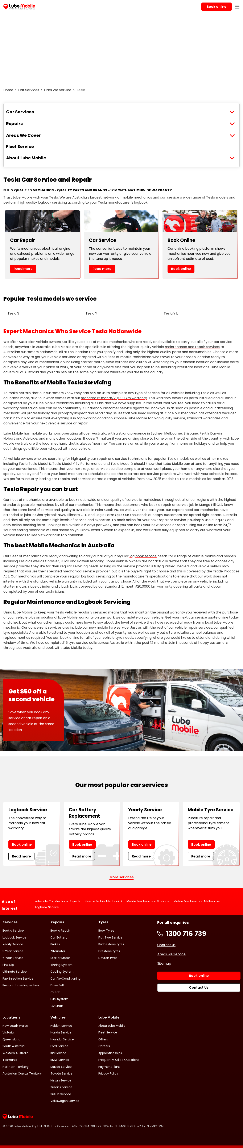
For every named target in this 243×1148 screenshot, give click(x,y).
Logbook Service (47, 907)
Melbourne (173, 433)
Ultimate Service (15, 971)
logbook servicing (52, 202)
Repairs (14, 124)
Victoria (8, 1032)
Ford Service (59, 1046)
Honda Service (60, 1032)
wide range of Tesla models (205, 197)
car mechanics (206, 509)
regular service (95, 468)
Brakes (55, 944)
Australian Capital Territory (22, 1073)
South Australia (14, 1046)
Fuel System (59, 999)
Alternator (57, 951)
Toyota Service (61, 1073)
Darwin (216, 433)
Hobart (9, 438)
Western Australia (15, 1053)
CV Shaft (56, 1006)
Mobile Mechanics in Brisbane (148, 901)
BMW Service (59, 1060)
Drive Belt (57, 985)
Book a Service (13, 930)
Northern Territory (16, 1067)
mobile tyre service (113, 627)
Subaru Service (61, 1087)
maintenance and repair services (192, 346)
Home (8, 90)
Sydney (157, 433)
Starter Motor (60, 958)
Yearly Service (13, 944)
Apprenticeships (110, 1053)
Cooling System (62, 971)
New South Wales (15, 1026)
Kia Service (58, 1053)
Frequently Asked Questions (118, 1060)
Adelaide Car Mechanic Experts (58, 901)
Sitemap (164, 963)
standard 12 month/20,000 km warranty (114, 398)
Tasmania (10, 1060)
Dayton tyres (107, 958)
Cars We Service (57, 90)
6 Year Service (13, 958)
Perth (204, 433)
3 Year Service (13, 951)
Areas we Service (171, 954)
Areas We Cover (23, 135)
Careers (104, 1046)
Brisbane (191, 433)
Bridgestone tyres (111, 944)
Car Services (28, 90)
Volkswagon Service (64, 1101)
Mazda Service (61, 1067)
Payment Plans (109, 1067)
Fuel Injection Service (18, 978)
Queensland (11, 1039)
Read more (23, 268)
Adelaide (30, 438)
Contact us (166, 945)
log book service (143, 556)
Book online (181, 268)
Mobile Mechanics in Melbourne (197, 901)
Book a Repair (60, 930)
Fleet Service (20, 146)
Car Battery (58, 937)
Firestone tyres (109, 951)
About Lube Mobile (26, 158)
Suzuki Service (60, 1094)
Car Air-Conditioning (65, 978)
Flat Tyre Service (110, 937)
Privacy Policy (108, 1073)
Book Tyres (106, 930)
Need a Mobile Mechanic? (103, 901)
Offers (103, 1039)
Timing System (61, 965)
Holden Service (61, 1026)
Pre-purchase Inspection (21, 985)
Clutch (55, 992)
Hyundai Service (62, 1039)
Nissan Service (60, 1080)
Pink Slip (8, 965)
